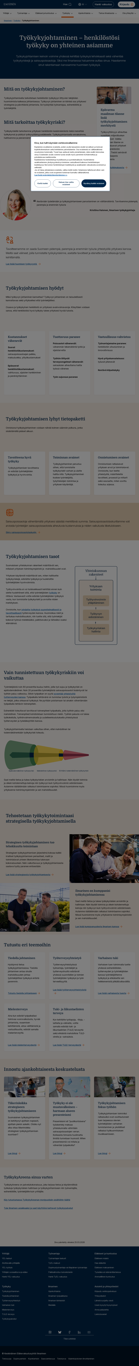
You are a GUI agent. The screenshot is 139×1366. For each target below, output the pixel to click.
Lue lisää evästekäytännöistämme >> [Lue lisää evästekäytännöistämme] (50, 175)
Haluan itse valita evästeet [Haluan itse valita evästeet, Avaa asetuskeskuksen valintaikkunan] (66, 183)
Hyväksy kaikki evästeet (93, 183)
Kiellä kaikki (42, 183)
